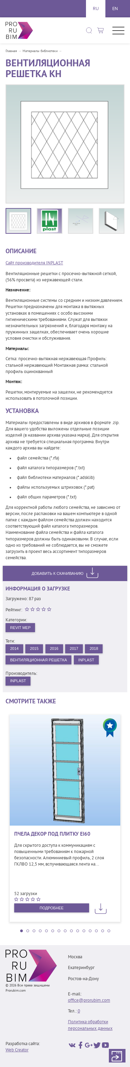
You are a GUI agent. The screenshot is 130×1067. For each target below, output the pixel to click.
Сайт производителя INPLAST (34, 263)
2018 (94, 648)
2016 (54, 648)
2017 (74, 648)
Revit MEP (20, 628)
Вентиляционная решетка (38, 660)
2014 (14, 648)
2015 (34, 648)
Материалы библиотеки (40, 51)
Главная (11, 51)
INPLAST (86, 660)
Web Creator (17, 1050)
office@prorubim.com (89, 1000)
